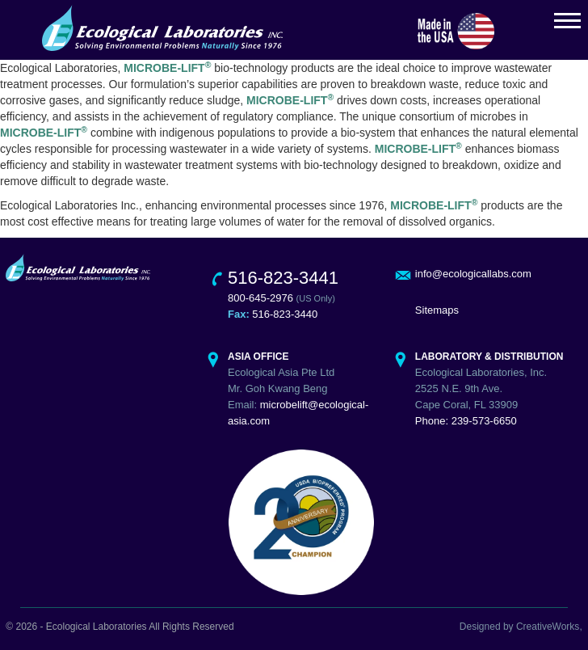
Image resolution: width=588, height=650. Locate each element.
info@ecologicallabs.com (473, 274)
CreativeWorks (547, 626)
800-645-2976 (260, 298)
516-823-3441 (283, 278)
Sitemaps (437, 310)
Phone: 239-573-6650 (466, 421)
